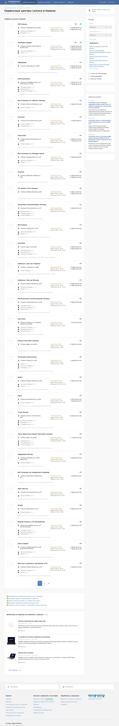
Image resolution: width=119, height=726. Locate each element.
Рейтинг (36, 704)
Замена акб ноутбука (26, 653)
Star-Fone (22, 319)
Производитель (94, 31)
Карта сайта (10, 710)
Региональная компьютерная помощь (34, 298)
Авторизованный (96, 76)
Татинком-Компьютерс (27, 357)
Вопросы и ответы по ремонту (71, 699)
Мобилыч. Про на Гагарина (29, 263)
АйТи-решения (24, 79)
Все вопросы (15, 670)
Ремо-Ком (22, 135)
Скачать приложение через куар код (31, 621)
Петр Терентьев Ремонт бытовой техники (35, 434)
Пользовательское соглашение (16, 704)
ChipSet (21, 172)
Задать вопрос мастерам (69, 701)
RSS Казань (22, 225)
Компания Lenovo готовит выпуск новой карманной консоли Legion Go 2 (99, 122)
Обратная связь (38, 713)
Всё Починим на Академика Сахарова (33, 472)
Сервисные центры (11, 8)
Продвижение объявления (42, 710)
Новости (70, 2)
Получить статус (38, 699)
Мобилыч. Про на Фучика (28, 280)
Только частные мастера (99, 73)
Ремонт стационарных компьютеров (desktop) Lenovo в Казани (100, 52)
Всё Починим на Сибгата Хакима (31, 100)
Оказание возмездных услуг (15, 707)
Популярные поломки (13, 715)
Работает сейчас (96, 79)
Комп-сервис (23, 543)
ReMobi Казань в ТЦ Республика (31, 522)
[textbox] (100, 27)
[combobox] (100, 27)
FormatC (21, 117)
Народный (22, 62)
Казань (22, 8)
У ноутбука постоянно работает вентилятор (34, 637)
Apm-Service (23, 488)
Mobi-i (20, 377)
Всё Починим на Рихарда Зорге (31, 153)
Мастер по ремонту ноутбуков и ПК (33, 563)
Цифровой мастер (25, 454)
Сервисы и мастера (29, 2)
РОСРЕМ (21, 243)
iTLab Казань (23, 412)
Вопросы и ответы (44, 2)
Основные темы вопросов (15, 713)
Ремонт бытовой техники (28, 340)
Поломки (64, 704)
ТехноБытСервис (25, 42)
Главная (8, 699)
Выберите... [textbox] (94, 43)
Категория (92, 39)
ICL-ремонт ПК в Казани (28, 188)
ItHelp (20, 505)
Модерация (37, 707)
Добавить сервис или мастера (43, 701)
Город (91, 23)
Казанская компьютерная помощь (32, 204)
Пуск (20, 396)
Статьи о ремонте (59, 2)
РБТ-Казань (22, 24)
